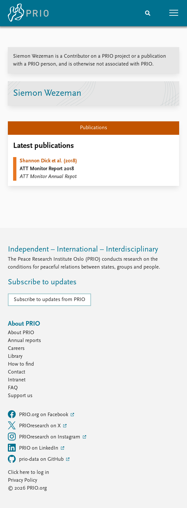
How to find (21, 364)
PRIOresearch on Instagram (45, 436)
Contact (16, 372)
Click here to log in (28, 472)
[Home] (28, 13)
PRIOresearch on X (35, 425)
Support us (20, 395)
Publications (93, 128)
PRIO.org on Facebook (38, 414)
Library (15, 356)
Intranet (17, 380)
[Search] (148, 13)
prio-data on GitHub (36, 459)
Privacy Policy (22, 480)
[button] (174, 13)
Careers (16, 348)
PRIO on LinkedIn (34, 448)
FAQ (13, 388)
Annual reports (24, 340)
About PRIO (21, 332)
